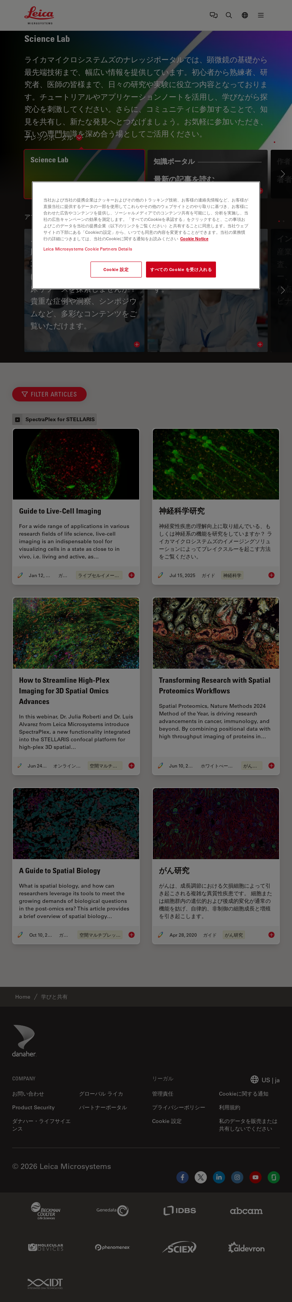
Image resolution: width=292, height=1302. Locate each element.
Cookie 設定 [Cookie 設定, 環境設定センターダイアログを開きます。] (116, 269)
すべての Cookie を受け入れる (181, 269)
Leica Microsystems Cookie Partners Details (87, 249)
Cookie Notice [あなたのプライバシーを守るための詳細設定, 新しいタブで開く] (194, 238)
